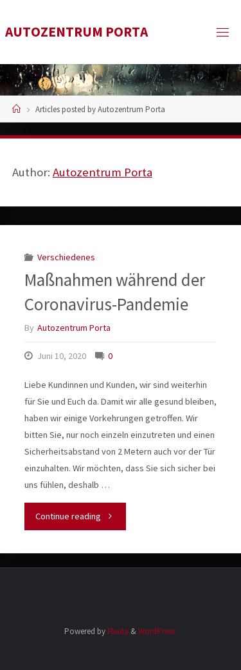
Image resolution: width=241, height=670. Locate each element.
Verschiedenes (66, 257)
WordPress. (157, 631)
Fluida (117, 631)
